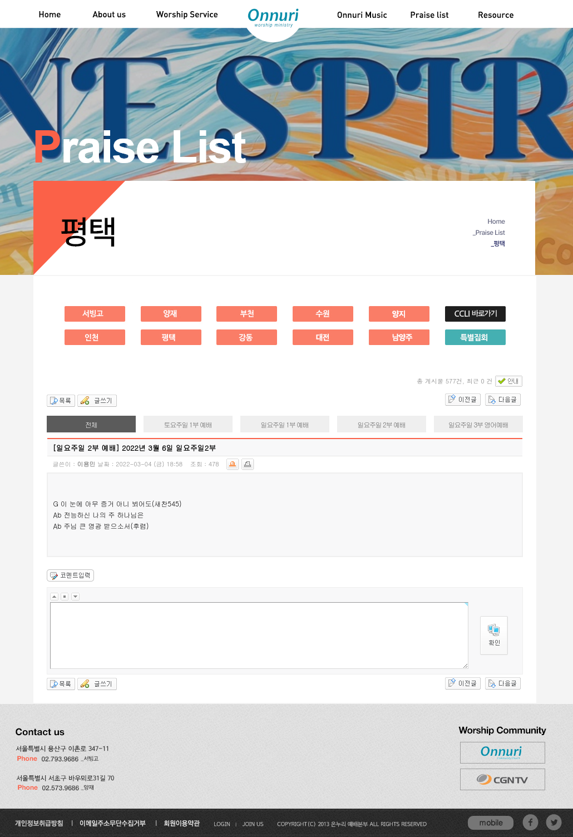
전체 (91, 424)
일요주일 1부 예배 (285, 424)
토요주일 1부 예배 (188, 424)
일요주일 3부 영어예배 (478, 424)
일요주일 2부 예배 (382, 424)
